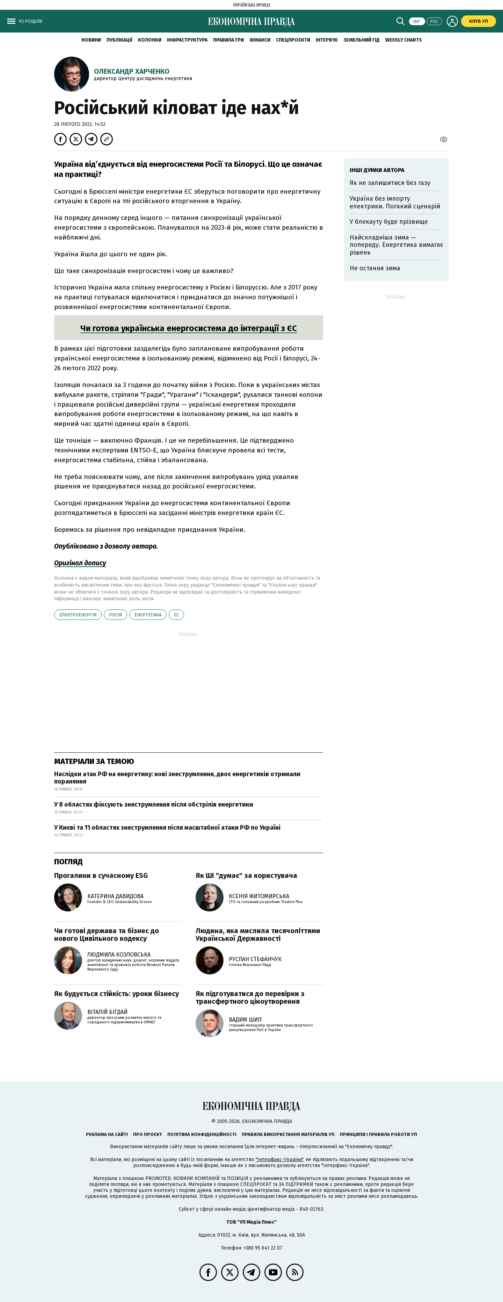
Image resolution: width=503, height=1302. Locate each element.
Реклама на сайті (107, 1134)
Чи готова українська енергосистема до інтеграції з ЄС (188, 328)
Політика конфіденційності (201, 1134)
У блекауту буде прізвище (389, 222)
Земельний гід (361, 40)
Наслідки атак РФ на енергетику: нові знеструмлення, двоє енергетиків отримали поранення (177, 778)
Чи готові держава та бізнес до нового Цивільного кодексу (106, 935)
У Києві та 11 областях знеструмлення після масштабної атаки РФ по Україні (167, 827)
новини (91, 40)
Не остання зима (375, 268)
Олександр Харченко (131, 71)
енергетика (147, 614)
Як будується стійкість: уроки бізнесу (116, 993)
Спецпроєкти (293, 40)
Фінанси (259, 40)
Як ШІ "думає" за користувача (246, 875)
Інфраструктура (187, 40)
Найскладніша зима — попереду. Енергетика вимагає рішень (396, 245)
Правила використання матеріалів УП (288, 1134)
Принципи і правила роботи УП (378, 1134)
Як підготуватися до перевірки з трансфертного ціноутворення (250, 997)
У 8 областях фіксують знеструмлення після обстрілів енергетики (153, 804)
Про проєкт (147, 1134)
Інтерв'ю (327, 40)
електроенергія (77, 614)
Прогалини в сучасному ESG (101, 875)
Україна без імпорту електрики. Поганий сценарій (395, 202)
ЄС (176, 614)
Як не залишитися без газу (390, 183)
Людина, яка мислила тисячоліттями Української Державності (258, 935)
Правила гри (228, 40)
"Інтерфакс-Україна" (279, 1159)
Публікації (119, 40)
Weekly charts (403, 40)
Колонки (149, 40)
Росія (115, 614)
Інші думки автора (377, 170)
